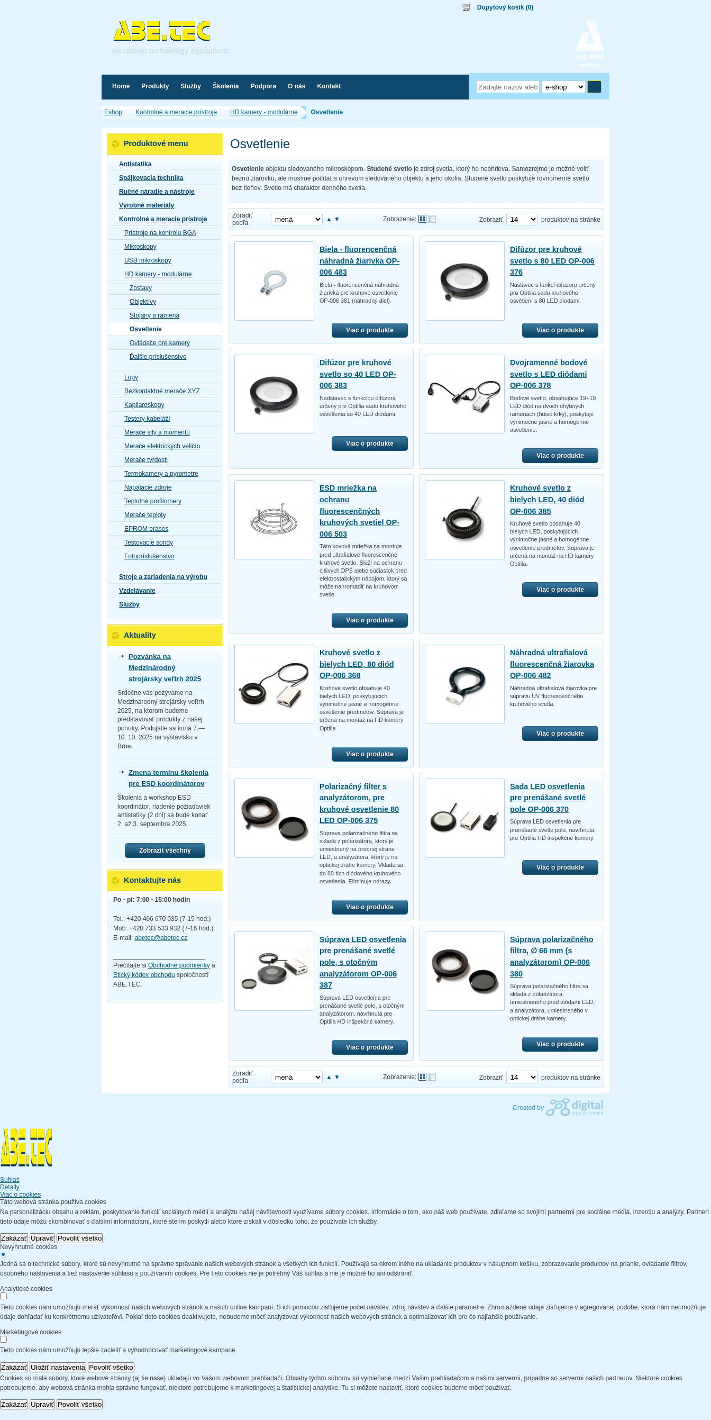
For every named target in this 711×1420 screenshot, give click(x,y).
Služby (126, 604)
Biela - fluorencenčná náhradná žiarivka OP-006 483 (359, 260)
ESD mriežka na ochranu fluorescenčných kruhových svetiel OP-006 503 (359, 511)
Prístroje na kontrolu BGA (157, 233)
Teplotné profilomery (149, 501)
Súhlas (10, 1179)
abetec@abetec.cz (161, 938)
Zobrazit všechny (165, 850)
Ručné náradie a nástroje (154, 191)
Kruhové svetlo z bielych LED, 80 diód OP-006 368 (357, 664)
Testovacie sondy (145, 542)
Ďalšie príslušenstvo (154, 356)
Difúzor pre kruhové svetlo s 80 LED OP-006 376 (552, 260)
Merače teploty (142, 515)
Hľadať (594, 86)
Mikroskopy (137, 246)
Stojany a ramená (151, 315)
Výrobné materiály (143, 205)
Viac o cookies (20, 1194)
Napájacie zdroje (144, 487)
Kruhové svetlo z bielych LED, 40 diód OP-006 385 (547, 499)
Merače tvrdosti (143, 460)
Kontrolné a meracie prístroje (160, 219)
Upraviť (42, 1238)
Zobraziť (491, 219)
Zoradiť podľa (242, 219)
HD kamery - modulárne (155, 274)
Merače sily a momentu (154, 432)
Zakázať (14, 1238)
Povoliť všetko (80, 1238)
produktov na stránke (570, 219)
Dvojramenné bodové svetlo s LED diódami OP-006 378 (548, 374)
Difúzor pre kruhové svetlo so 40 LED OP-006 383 (358, 374)
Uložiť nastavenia (58, 1367)
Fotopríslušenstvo (146, 556)
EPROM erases (143, 528)
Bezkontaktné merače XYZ (159, 391)
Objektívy (139, 301)
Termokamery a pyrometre (158, 473)
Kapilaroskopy (141, 405)
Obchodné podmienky (179, 965)
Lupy (128, 377)
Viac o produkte (370, 330)
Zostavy (137, 288)
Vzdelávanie (134, 590)
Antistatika (132, 164)
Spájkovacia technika (148, 178)
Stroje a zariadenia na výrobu (160, 577)
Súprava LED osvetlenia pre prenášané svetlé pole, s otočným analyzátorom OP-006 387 (363, 962)
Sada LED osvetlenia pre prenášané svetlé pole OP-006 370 (548, 797)
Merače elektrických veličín (159, 446)
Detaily (10, 1187)
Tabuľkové (432, 219)
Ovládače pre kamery (156, 343)
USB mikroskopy (144, 260)
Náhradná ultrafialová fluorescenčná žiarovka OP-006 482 (552, 664)
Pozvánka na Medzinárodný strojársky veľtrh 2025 (165, 668)
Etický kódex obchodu (144, 975)
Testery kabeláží (144, 418)
